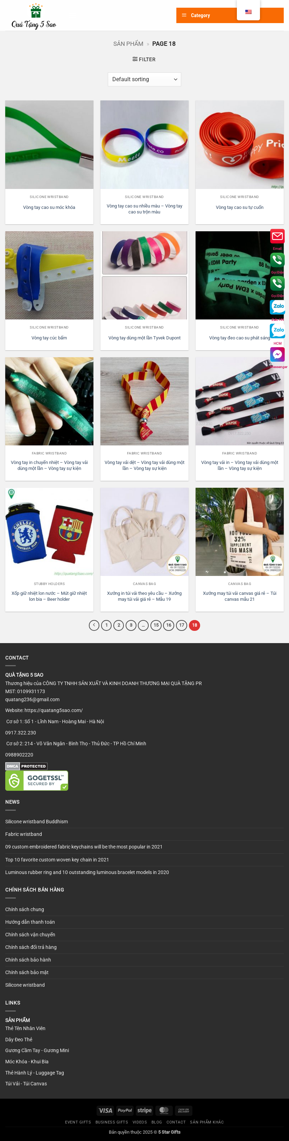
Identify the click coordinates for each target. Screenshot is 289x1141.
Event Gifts (78, 1122)
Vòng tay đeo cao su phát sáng (239, 337)
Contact (176, 1122)
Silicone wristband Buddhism (36, 822)
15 (156, 625)
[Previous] (94, 625)
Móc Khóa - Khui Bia (27, 1062)
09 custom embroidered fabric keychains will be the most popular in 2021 (84, 847)
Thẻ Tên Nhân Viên (25, 1028)
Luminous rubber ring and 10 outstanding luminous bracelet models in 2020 (87, 872)
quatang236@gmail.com (32, 700)
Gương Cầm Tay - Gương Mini (37, 1051)
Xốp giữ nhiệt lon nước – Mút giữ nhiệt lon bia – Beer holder (49, 596)
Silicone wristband (25, 985)
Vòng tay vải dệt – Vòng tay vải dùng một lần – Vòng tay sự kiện (144, 465)
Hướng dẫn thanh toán (30, 922)
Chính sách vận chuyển (30, 935)
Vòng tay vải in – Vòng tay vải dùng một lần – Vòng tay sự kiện (239, 465)
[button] (80, 15)
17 (181, 625)
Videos (140, 1122)
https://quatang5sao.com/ (53, 710)
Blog (156, 1122)
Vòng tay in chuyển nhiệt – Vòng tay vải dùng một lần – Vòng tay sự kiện (49, 465)
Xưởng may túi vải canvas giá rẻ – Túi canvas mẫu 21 (239, 596)
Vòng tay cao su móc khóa (49, 207)
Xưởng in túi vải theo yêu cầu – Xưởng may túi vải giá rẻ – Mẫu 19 (144, 596)
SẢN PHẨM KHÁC (207, 1122)
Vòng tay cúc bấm (49, 337)
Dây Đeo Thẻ (18, 1040)
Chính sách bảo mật (27, 973)
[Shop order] (144, 79)
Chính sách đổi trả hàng (31, 947)
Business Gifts (112, 1122)
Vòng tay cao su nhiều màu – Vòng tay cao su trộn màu (144, 208)
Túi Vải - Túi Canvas (26, 1084)
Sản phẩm (128, 44)
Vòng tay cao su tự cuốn (239, 207)
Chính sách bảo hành (28, 960)
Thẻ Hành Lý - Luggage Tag (34, 1073)
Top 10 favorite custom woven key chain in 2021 (57, 860)
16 (168, 625)
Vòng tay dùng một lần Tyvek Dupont (144, 337)
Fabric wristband (23, 834)
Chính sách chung (24, 910)
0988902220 (19, 755)
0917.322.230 (20, 733)
